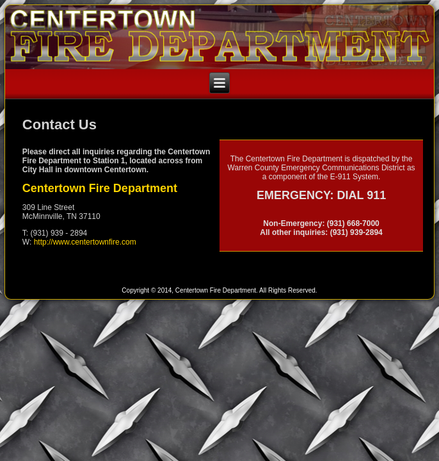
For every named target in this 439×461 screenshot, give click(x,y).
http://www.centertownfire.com (85, 242)
